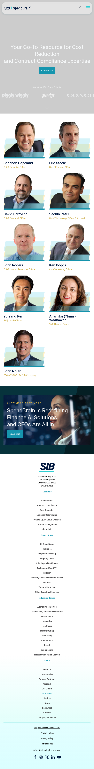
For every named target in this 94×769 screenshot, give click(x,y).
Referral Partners (47, 679)
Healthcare (47, 626)
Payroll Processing (47, 554)
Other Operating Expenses (47, 592)
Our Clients (47, 689)
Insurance (47, 549)
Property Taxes (47, 559)
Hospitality (47, 621)
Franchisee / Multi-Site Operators (47, 612)
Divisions (47, 698)
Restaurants (47, 641)
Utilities (47, 583)
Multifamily (47, 636)
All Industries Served (47, 607)
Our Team (47, 694)
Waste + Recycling (47, 587)
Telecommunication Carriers (47, 655)
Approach (47, 684)
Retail (47, 645)
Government (47, 617)
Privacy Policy (47, 738)
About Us (47, 670)
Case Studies (47, 674)
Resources (47, 708)
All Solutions (47, 501)
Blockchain (47, 529)
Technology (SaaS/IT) (47, 568)
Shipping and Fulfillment (47, 563)
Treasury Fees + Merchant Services (47, 578)
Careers (47, 713)
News (47, 703)
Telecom (47, 573)
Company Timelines (47, 718)
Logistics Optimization (47, 515)
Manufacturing (47, 631)
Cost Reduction (47, 510)
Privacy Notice (47, 733)
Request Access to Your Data (47, 728)
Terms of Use (47, 744)
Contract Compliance (47, 505)
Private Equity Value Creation (47, 520)
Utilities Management (47, 525)
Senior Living (47, 650)
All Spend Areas (47, 544)
